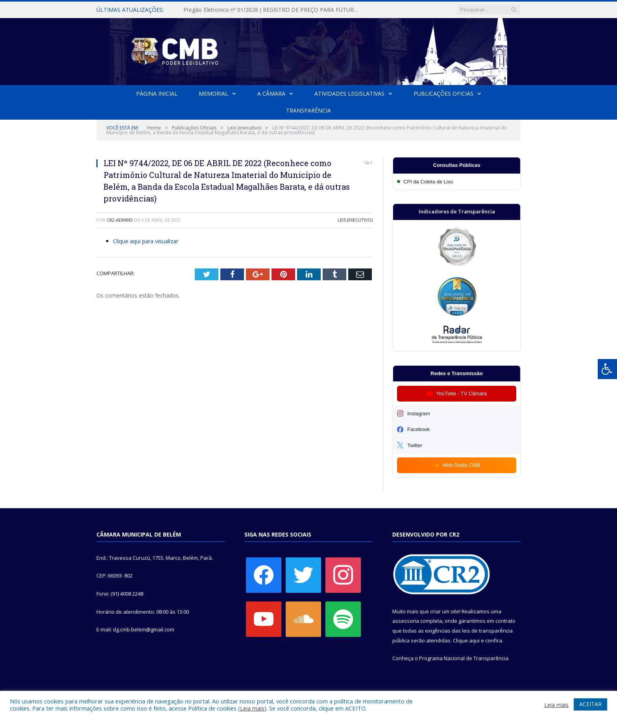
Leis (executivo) (355, 220)
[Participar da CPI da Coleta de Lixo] (456, 182)
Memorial (213, 93)
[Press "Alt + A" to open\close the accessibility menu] (607, 369)
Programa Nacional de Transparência (463, 658)
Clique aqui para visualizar (145, 241)
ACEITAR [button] (590, 704)
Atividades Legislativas (349, 93)
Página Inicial (156, 93)
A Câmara (271, 93)
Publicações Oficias (443, 93)
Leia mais (252, 708)
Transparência (308, 110)
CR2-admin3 (120, 220)
